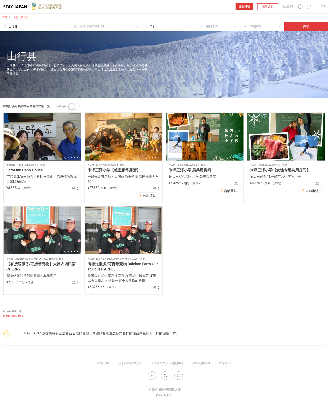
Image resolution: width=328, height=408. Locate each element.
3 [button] (71, 157)
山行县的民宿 (20, 17)
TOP (5, 17)
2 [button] (68, 157)
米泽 (14, 316)
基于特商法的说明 (130, 363)
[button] (300, 6)
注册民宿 (244, 6)
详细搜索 (255, 26)
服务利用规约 (201, 363)
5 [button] (77, 157)
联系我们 (225, 363)
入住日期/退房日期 (91, 26)
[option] (42, 137)
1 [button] (65, 158)
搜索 (306, 26)
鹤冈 (20, 316)
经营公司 (103, 363)
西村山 (7, 316)
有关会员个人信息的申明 (167, 363)
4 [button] (74, 157)
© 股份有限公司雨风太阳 (164, 389)
